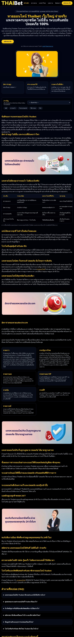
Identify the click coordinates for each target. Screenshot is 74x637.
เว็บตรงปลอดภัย (23, 108)
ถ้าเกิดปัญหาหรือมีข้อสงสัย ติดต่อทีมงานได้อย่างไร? (22, 608)
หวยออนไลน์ (41, 269)
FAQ (40, 108)
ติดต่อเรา (58, 3)
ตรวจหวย (34, 3)
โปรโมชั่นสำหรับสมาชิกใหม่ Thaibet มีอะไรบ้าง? (21, 629)
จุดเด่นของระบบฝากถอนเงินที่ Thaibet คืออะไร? (21, 602)
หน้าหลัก (26, 3)
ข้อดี (6, 108)
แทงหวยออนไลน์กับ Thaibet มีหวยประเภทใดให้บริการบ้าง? (25, 595)
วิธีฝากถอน (33, 108)
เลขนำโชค (42, 3)
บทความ (50, 3)
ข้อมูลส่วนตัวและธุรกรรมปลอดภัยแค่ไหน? (19, 622)
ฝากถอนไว (13, 108)
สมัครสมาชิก (67, 3)
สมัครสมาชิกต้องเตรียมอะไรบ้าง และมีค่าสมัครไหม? (22, 615)
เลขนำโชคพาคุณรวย (47, 46)
